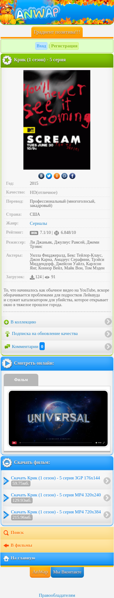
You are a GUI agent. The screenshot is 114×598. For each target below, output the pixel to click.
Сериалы (38, 223)
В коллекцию (20, 322)
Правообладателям (57, 595)
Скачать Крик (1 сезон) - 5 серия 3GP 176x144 (55, 480)
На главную (19, 558)
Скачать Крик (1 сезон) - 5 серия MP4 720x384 (56, 514)
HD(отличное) (43, 192)
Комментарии (24, 346)
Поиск (13, 533)
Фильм (21, 379)
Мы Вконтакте (67, 571)
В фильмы (17, 545)
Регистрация (64, 45)
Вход (41, 45)
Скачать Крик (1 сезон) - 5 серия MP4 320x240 (56, 497)
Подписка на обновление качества (41, 334)
